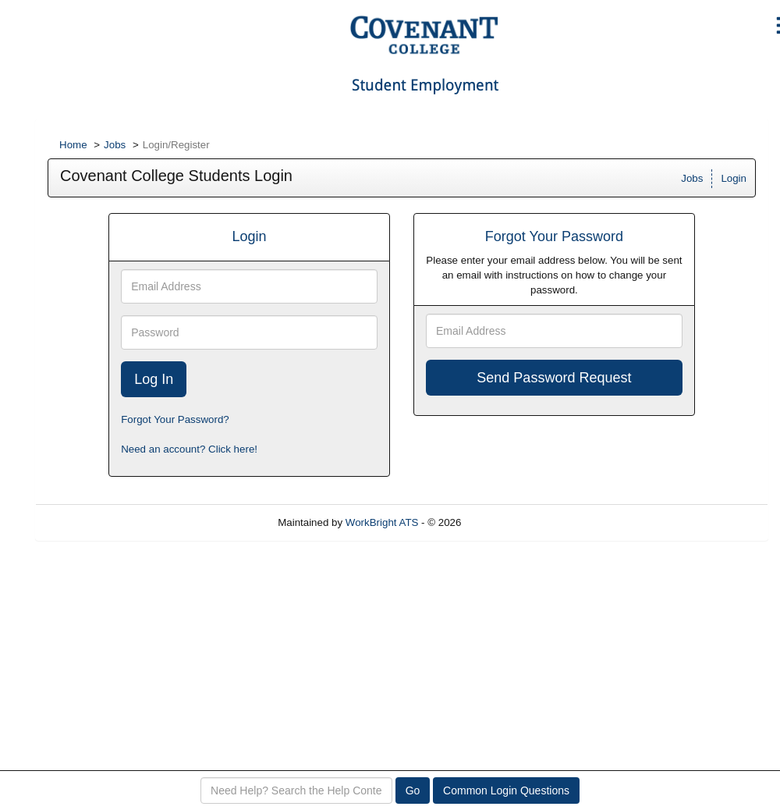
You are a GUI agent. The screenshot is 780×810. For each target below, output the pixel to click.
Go (413, 790)
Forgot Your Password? (175, 419)
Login (733, 178)
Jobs (115, 145)
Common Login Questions (506, 790)
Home (73, 145)
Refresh (507, 522)
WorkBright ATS (382, 522)
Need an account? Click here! (189, 449)
